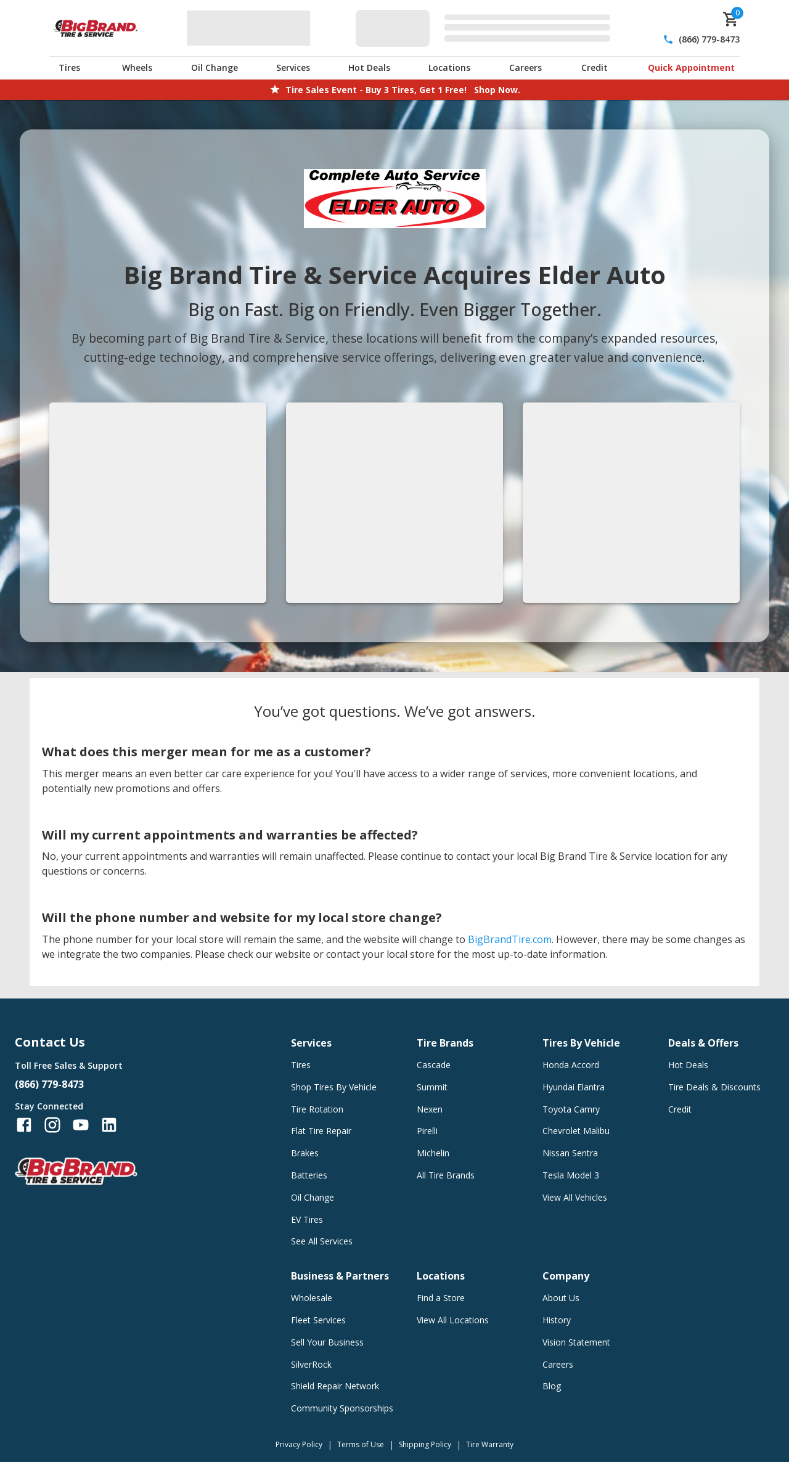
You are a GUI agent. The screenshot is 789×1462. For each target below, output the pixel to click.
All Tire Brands (446, 1175)
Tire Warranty (489, 1444)
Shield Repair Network (335, 1386)
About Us (560, 1298)
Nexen (430, 1109)
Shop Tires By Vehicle (334, 1087)
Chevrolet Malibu (576, 1131)
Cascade (434, 1065)
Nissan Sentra (570, 1153)
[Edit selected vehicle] (487, 28)
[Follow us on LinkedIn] (109, 1125)
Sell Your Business (327, 1342)
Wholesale (311, 1298)
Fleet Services (318, 1320)
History (556, 1320)
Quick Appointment (691, 67)
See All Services (322, 1241)
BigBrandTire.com (510, 939)
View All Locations (453, 1320)
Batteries (309, 1175)
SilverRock (311, 1364)
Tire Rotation (317, 1109)
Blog (551, 1386)
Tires (69, 67)
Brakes (305, 1153)
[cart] (731, 19)
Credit (594, 67)
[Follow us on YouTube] (81, 1125)
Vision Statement (576, 1342)
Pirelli (427, 1131)
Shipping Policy (425, 1444)
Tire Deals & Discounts (714, 1087)
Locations (449, 67)
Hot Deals (369, 67)
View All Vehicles (574, 1197)
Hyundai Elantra (573, 1087)
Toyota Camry (571, 1109)
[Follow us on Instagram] (52, 1125)
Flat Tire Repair (321, 1131)
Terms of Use (360, 1444)
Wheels (137, 67)
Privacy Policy (299, 1444)
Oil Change (214, 67)
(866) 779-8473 (709, 39)
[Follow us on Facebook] (24, 1125)
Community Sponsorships (342, 1408)
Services (293, 67)
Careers (525, 67)
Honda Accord (570, 1065)
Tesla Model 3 (570, 1175)
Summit (432, 1087)
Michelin (433, 1153)
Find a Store (441, 1298)
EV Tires (307, 1219)
